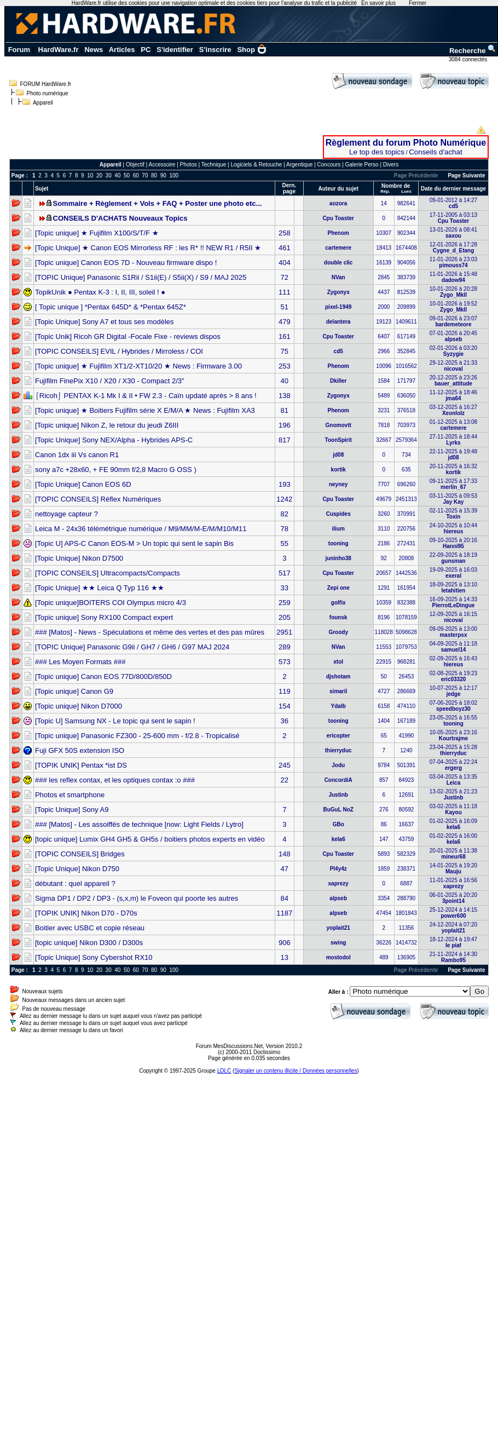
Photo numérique (47, 93)
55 (284, 543)
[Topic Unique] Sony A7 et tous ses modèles (104, 322)
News (93, 49)
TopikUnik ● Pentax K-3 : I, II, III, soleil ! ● (100, 292)
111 (285, 292)
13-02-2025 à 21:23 (453, 794)
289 (285, 647)
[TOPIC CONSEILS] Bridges (80, 854)
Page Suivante (466, 175)
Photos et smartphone (70, 795)
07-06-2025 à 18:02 (453, 706)
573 (285, 662)
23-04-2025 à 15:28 (453, 750)
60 (136, 175)
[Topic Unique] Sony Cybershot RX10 (94, 957)
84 (284, 898)
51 (284, 307)
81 (284, 410)
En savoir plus (378, 3)
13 (284, 957)
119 (285, 691)
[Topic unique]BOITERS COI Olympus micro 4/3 (110, 602)
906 (285, 943)
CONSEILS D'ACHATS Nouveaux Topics (120, 218)
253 (285, 366)
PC (145, 49)
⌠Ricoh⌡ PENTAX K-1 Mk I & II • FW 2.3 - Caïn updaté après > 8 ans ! (146, 396)
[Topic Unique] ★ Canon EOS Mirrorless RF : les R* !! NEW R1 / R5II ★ (148, 248)
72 (284, 277)
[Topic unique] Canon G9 (74, 691)
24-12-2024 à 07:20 (453, 928)
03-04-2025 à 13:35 (453, 780)
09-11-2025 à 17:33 (453, 484)
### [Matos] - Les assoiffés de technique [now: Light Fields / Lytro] (139, 824)
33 (284, 588)
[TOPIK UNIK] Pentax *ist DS (81, 765)
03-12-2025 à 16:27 (453, 410)
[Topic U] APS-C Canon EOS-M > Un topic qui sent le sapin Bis (134, 543)
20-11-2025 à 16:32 (453, 469)
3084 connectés (469, 59)
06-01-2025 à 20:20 (453, 898)
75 (284, 351)
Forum (19, 49)
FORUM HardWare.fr (46, 84)
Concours (329, 165)
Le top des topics (376, 152)
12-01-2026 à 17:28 (453, 247)
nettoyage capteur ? (66, 514)
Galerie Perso (362, 165)
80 (154, 175)
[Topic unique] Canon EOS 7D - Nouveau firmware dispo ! (126, 262)
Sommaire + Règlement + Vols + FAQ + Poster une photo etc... (157, 203)
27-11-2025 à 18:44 (453, 440)
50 (127, 175)
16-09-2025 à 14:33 (453, 602)
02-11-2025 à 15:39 (453, 514)
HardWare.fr (58, 49)
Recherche (472, 51)
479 (285, 322)
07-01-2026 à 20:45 (453, 336)
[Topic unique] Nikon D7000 (78, 706)
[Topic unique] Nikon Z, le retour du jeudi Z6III (106, 425)
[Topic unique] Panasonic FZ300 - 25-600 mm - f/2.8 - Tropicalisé (137, 736)
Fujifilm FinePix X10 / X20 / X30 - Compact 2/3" (109, 381)
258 (285, 233)
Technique (214, 165)
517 (285, 573)
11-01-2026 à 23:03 (453, 262)
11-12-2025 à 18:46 (453, 395)
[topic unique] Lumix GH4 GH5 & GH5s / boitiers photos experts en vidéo (150, 839)
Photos (188, 165)
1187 (284, 913)
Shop (252, 49)
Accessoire (162, 165)
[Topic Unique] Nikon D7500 (79, 558)
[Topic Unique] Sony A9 (71, 809)
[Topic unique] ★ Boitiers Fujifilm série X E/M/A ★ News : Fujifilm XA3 (145, 410)
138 (285, 396)
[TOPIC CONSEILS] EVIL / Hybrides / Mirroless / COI (119, 351)
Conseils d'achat (435, 152)
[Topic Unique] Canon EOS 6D (83, 484)
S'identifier (175, 49)
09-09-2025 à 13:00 (453, 632)
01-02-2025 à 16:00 (453, 839)
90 (163, 175)
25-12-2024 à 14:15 (453, 913)
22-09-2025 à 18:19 (453, 558)
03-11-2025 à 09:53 (453, 499)
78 (284, 529)
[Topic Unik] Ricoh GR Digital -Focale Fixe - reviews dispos (128, 336)
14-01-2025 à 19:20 (453, 868)
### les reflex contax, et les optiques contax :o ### (115, 780)
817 (285, 440)
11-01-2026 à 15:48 (453, 277)
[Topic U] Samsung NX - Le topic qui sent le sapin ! (115, 721)
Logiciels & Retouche (256, 165)
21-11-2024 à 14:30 (453, 957)
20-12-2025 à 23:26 (453, 381)
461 (285, 248)
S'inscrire (215, 49)
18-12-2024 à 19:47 (453, 942)
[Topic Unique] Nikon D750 (77, 869)
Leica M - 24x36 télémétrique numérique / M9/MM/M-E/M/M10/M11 (141, 529)
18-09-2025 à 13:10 (453, 588)
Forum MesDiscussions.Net (229, 1046)
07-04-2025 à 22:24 (453, 765)
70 (145, 175)
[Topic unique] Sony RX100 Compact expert (104, 617)
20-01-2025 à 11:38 (453, 854)
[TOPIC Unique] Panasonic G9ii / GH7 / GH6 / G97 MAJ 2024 (132, 647)
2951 (284, 632)
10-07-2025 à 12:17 (453, 691)
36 (284, 721)
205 (285, 617)
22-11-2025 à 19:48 (453, 454)
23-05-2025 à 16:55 (453, 721)
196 (285, 425)
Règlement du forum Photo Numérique (406, 142)
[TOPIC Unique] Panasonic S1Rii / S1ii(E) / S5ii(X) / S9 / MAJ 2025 (140, 277)
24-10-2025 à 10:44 (453, 528)
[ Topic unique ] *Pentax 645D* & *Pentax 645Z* (110, 307)
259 (285, 602)
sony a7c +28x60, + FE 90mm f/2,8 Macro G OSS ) (115, 469)
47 (284, 869)
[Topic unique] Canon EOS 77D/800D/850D (103, 676)
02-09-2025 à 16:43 (453, 661)
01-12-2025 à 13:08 (453, 425)
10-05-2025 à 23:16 (453, 735)
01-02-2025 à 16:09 (453, 824)
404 (285, 262)
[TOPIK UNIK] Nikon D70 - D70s (86, 913)
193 (285, 484)
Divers (390, 165)
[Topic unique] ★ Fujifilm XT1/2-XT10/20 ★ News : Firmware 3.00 (138, 366)
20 (99, 175)
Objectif (135, 165)
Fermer (417, 3)
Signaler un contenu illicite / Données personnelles (295, 1071)
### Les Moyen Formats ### (80, 662)
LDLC (224, 1071)
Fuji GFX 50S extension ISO (79, 750)
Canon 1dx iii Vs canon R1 (77, 455)
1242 (284, 499)
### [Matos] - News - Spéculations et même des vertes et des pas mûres (149, 632)
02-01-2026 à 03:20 (453, 351)
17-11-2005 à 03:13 (453, 218)
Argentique (299, 165)
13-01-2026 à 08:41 (453, 233)
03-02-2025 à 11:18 (453, 809)
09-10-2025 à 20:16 (453, 543)
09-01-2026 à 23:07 (453, 321)
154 (285, 706)
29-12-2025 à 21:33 (453, 366)
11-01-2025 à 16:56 (453, 883)
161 (285, 336)
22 (284, 780)
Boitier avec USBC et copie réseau (89, 928)
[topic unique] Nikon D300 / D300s (89, 943)
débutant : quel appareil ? (75, 883)
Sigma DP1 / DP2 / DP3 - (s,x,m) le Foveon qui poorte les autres (136, 898)
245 (285, 765)
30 (109, 175)
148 (285, 854)
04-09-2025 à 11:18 (453, 647)
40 (117, 175)
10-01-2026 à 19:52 (453, 307)
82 (284, 514)
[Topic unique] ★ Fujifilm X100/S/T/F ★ (97, 233)
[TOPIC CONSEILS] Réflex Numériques (98, 499)
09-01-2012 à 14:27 (453, 203)
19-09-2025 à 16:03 (453, 573)
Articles (122, 49)
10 (90, 175)
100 (173, 175)
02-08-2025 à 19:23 (453, 676)
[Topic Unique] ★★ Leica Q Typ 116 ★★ (99, 588)
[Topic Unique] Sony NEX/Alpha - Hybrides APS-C (114, 440)
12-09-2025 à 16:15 (453, 617)
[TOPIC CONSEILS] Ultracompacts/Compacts (107, 573)
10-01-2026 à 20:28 (453, 292)
